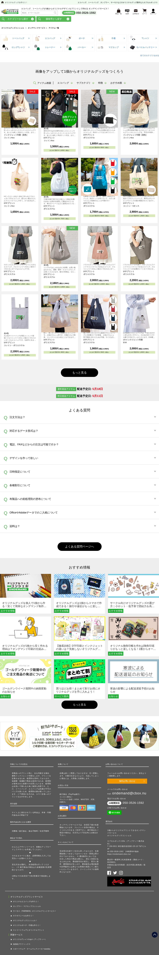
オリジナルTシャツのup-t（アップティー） (30, 938)
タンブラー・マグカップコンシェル (27, 905)
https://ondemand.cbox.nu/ (119, 855)
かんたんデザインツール (22, 848)
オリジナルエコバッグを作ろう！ (26, 900)
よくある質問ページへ (79, 547)
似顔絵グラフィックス (21, 943)
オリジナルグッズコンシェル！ (25, 919)
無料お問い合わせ (127, 782)
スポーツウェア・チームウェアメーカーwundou (31, 947)
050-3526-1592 (86, 13)
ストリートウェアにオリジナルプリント (28, 928)
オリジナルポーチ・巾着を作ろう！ (27, 924)
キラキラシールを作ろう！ (23, 914)
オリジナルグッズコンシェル (12, 29)
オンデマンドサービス (36, 29)
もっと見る (79, 373)
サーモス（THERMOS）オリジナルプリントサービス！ (34, 909)
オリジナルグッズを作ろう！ (16, 2)
